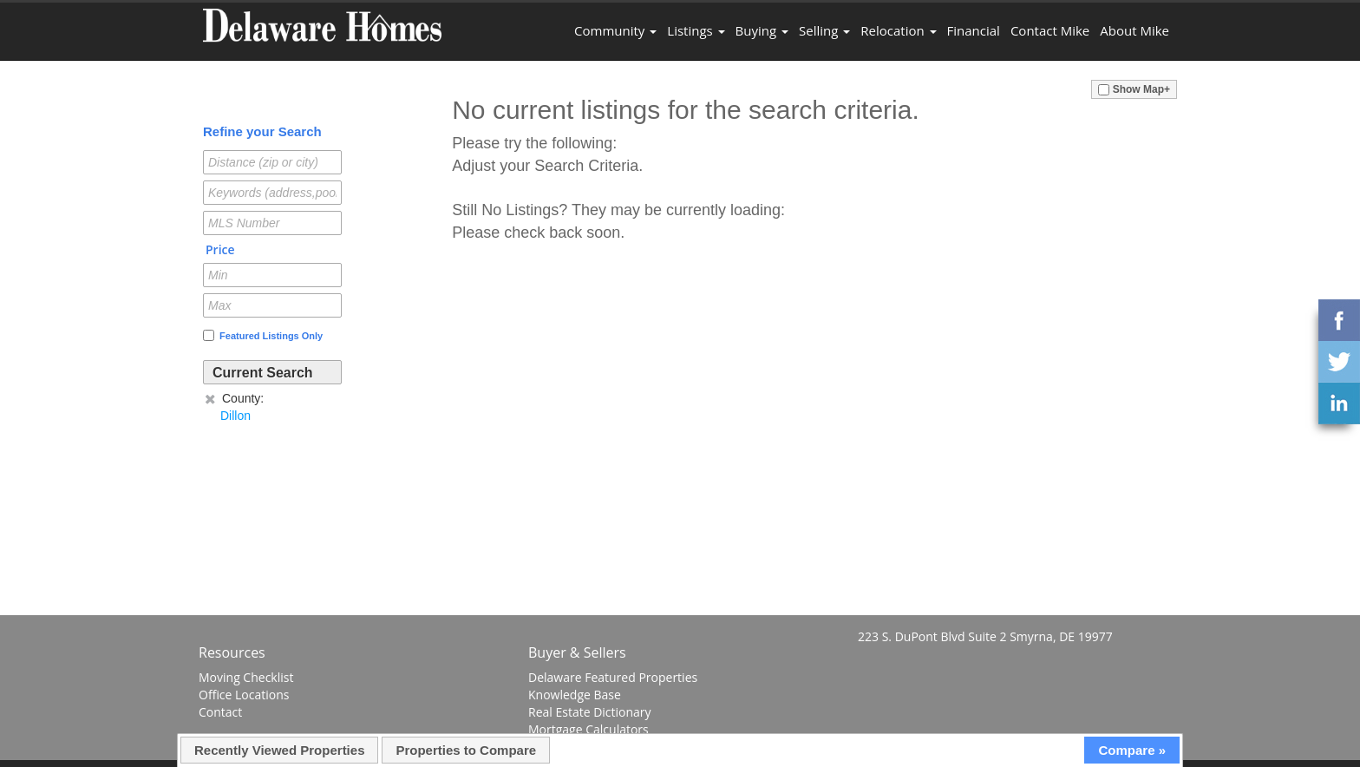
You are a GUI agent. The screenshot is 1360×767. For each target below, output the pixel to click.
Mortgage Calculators (588, 729)
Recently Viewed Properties (279, 750)
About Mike (1134, 30)
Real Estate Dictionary (589, 712)
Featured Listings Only (263, 335)
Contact (220, 712)
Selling (824, 30)
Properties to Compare (466, 750)
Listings (695, 30)
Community (615, 30)
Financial (973, 30)
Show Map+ (1134, 89)
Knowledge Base (574, 694)
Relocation (898, 30)
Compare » (1132, 750)
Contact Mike (1049, 30)
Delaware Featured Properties (612, 677)
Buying (762, 30)
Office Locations (244, 694)
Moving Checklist (246, 677)
